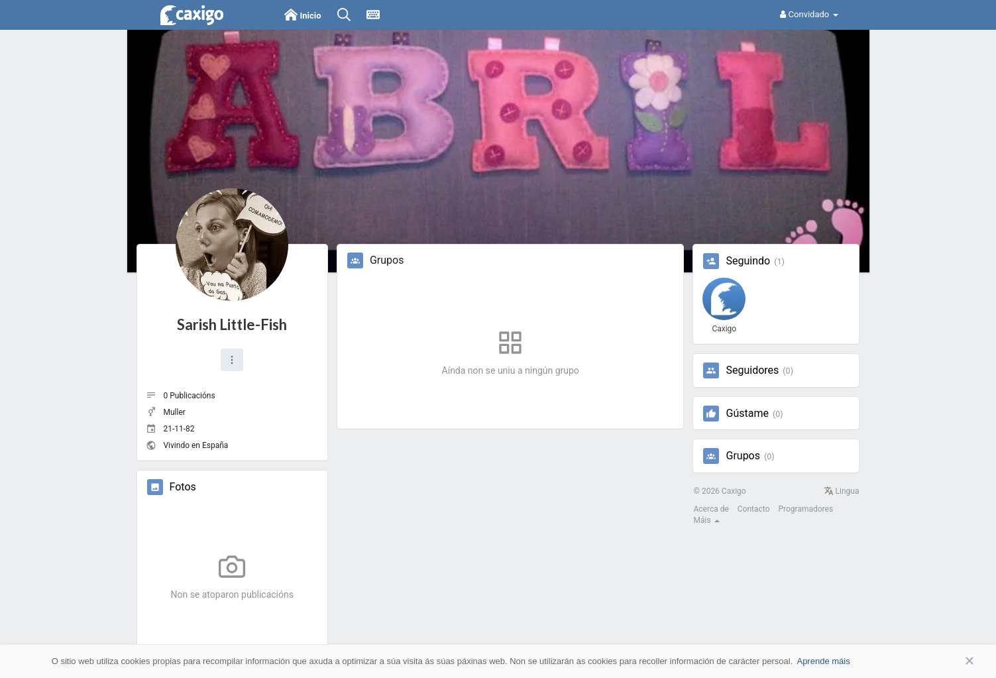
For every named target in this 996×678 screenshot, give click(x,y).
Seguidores (752, 370)
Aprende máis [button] (823, 661)
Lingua (841, 491)
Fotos (183, 487)
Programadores (805, 509)
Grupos (743, 456)
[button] (232, 360)
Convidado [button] (809, 14)
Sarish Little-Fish (232, 324)
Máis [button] (706, 520)
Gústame (747, 414)
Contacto (754, 509)
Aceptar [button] (949, 661)
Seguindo (748, 261)
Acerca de (710, 509)
